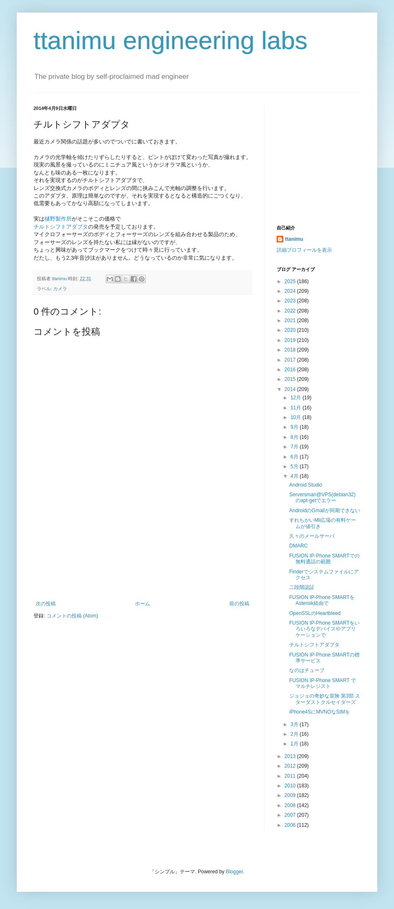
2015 (291, 379)
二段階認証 (301, 587)
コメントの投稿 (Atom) (72, 616)
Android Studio (305, 485)
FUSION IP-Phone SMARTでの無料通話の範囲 (324, 559)
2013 (291, 756)
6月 (295, 457)
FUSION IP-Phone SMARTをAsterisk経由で (322, 600)
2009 (291, 795)
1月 (295, 744)
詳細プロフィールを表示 (304, 250)
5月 (295, 466)
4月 (295, 476)
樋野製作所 (58, 219)
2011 (291, 776)
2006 (291, 825)
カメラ (60, 288)
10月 (296, 417)
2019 (291, 340)
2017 (291, 360)
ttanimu (294, 239)
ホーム (142, 604)
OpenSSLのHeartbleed (315, 613)
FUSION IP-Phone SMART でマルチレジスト (322, 683)
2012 (291, 766)
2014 (291, 389)
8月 (295, 437)
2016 (291, 369)
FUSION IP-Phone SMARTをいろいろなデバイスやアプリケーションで (324, 629)
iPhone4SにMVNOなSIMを (319, 712)
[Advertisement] (142, 558)
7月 (295, 447)
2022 (291, 311)
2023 (291, 301)
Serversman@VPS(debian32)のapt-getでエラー (322, 497)
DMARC (298, 546)
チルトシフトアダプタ (61, 227)
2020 (291, 330)
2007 (291, 815)
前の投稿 (239, 604)
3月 (295, 724)
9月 (295, 427)
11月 (296, 408)
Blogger (234, 872)
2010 (291, 786)
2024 (291, 291)
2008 (291, 805)
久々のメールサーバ (311, 536)
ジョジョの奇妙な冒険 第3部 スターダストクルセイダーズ (324, 699)
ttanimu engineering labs (171, 40)
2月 (295, 734)
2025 (291, 281)
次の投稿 (46, 604)
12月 (296, 398)
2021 (291, 320)
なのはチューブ (306, 670)
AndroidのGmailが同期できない (324, 510)
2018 (291, 350)
